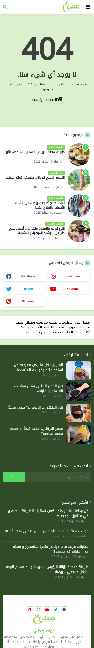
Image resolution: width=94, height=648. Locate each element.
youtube (73, 289)
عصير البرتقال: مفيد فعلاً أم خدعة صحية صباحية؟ (36, 431)
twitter (28, 289)
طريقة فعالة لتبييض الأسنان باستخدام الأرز (35, 152)
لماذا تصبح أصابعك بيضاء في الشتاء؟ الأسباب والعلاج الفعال (39, 205)
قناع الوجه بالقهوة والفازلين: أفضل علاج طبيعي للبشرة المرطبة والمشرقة (37, 231)
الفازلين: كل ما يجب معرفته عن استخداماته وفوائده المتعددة (38, 368)
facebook (28, 276)
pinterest (28, 301)
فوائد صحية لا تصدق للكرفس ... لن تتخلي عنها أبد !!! (46, 531)
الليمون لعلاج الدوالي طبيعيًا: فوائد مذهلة (35, 178)
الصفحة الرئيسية (47, 99)
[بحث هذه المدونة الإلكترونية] (58, 477)
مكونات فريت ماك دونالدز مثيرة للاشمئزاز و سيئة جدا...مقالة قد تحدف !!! (50, 549)
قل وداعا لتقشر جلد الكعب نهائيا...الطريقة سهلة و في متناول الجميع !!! (48, 514)
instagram (73, 276)
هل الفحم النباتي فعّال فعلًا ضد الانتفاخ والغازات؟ (38, 389)
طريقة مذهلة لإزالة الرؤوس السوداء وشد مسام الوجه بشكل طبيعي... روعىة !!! (47, 570)
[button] (5, 7)
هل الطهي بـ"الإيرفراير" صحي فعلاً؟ (35, 407)
